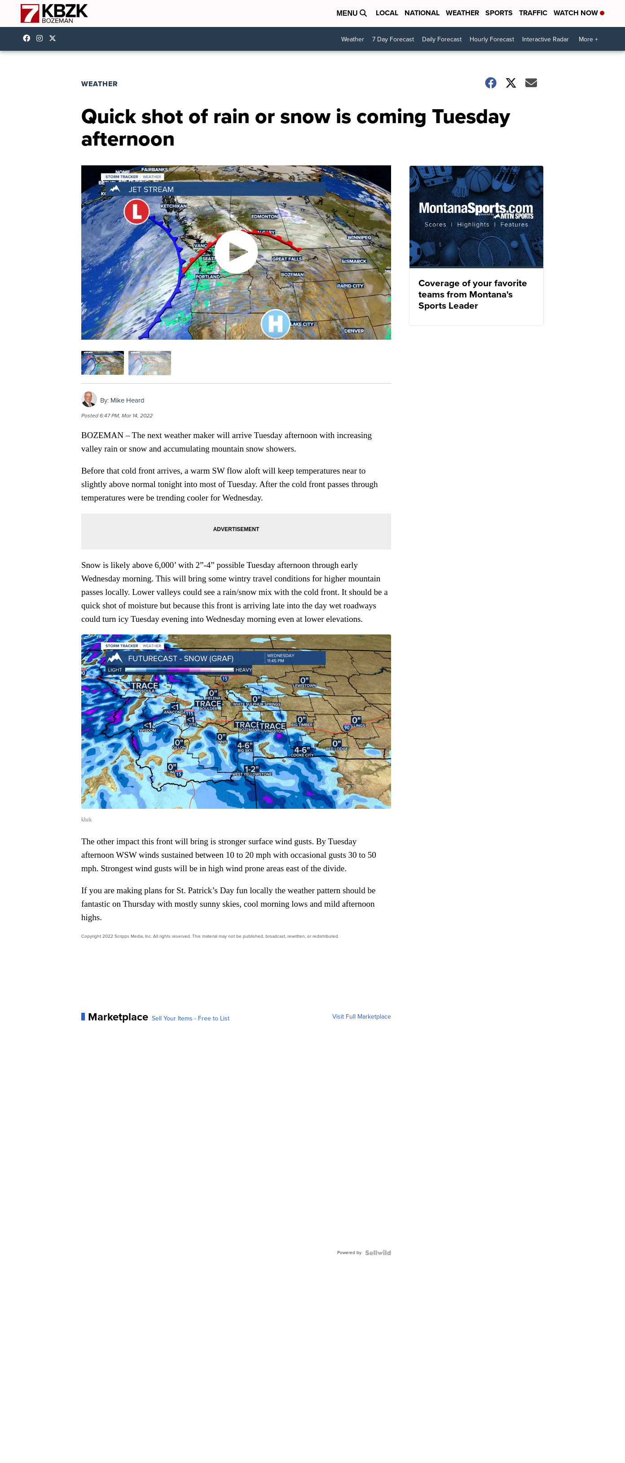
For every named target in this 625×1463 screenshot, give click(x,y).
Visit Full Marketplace (361, 1017)
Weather (462, 13)
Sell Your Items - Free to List (190, 1018)
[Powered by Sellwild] (378, 1253)
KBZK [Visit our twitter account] (55, 38)
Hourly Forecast (492, 39)
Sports (499, 13)
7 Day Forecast (393, 39)
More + (588, 39)
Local (387, 13)
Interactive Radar (545, 39)
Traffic (533, 13)
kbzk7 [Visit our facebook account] (29, 38)
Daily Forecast (442, 39)
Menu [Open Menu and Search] (351, 13)
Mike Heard (127, 400)
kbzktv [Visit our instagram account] (41, 38)
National (422, 13)
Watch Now (579, 13)
